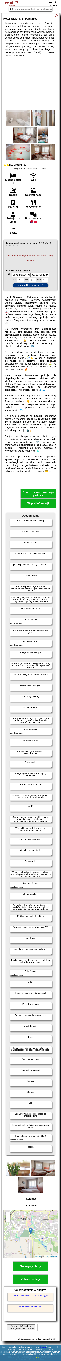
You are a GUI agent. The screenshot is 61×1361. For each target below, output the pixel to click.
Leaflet (38, 1257)
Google (43, 1347)
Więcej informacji (38, 504)
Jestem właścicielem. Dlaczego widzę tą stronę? (21, 1327)
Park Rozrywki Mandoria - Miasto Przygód (30, 1296)
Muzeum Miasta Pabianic (30, 1307)
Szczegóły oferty (30, 1266)
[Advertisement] (30, 83)
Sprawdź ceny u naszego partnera (38, 494)
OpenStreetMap (50, 1257)
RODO (18, 1357)
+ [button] (8, 1214)
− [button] (8, 1219)
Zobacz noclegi (30, 1279)
